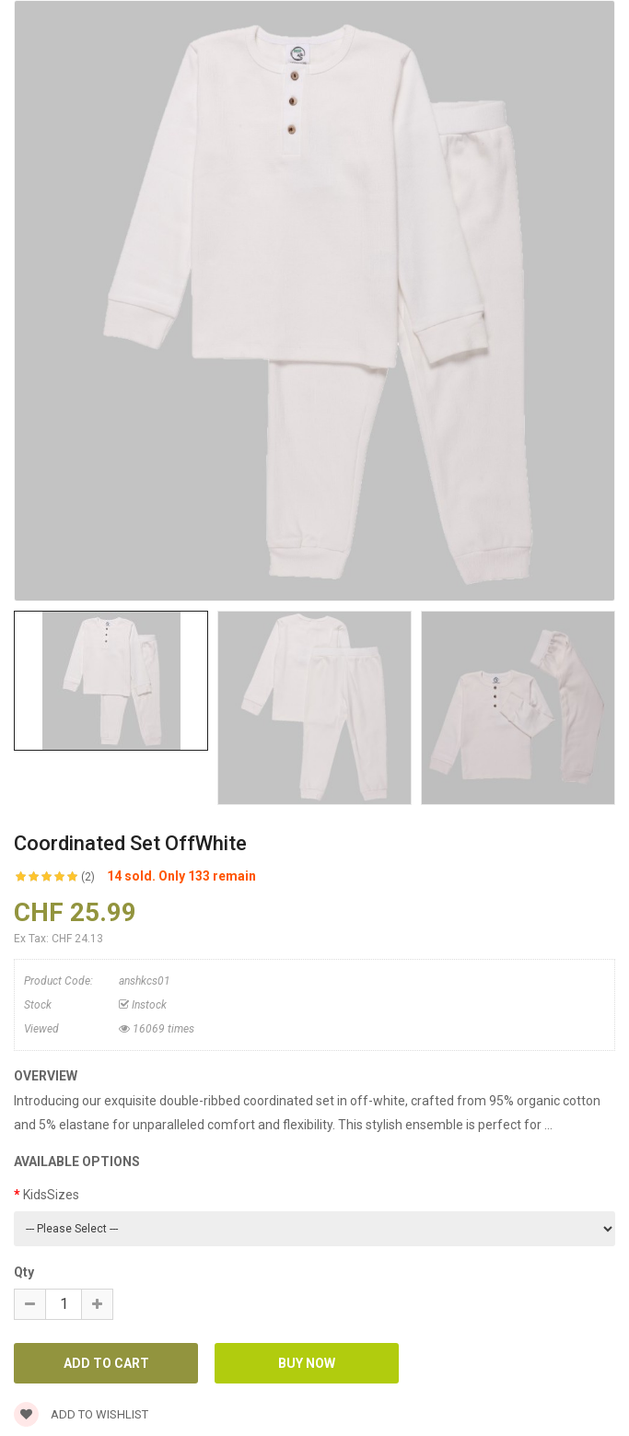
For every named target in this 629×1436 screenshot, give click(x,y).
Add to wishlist (81, 1414)
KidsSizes (51, 1194)
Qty (24, 1272)
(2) (88, 876)
